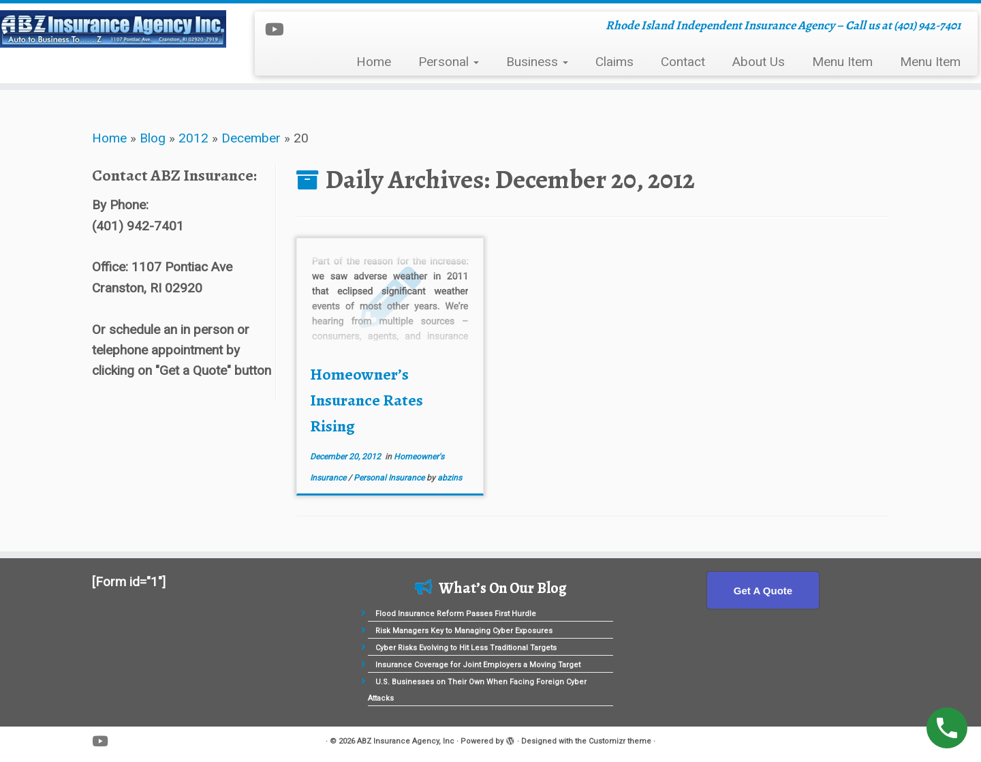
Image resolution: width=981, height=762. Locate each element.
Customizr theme (620, 741)
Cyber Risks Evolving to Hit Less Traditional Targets (466, 647)
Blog (153, 138)
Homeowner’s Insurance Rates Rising (366, 400)
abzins (449, 478)
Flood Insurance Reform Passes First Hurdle (455, 613)
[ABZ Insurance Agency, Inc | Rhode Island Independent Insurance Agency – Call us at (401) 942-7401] (113, 29)
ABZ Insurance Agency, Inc (405, 741)
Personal (448, 62)
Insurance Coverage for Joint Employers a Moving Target (477, 664)
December (251, 138)
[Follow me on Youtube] (279, 30)
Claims (614, 62)
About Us (758, 62)
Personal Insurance (390, 478)
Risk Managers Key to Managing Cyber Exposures (463, 630)
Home (373, 62)
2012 (193, 138)
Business (537, 62)
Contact (683, 62)
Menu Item (842, 62)
